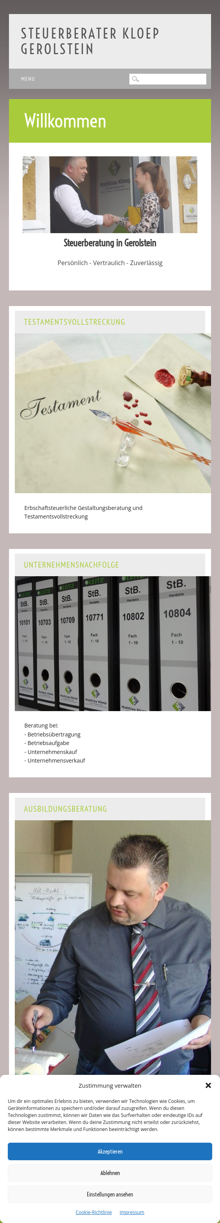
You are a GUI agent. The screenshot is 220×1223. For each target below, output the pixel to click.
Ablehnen (110, 1173)
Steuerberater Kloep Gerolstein (90, 41)
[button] (208, 1085)
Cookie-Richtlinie (94, 1212)
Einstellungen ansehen (110, 1194)
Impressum (132, 1212)
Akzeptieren (110, 1151)
